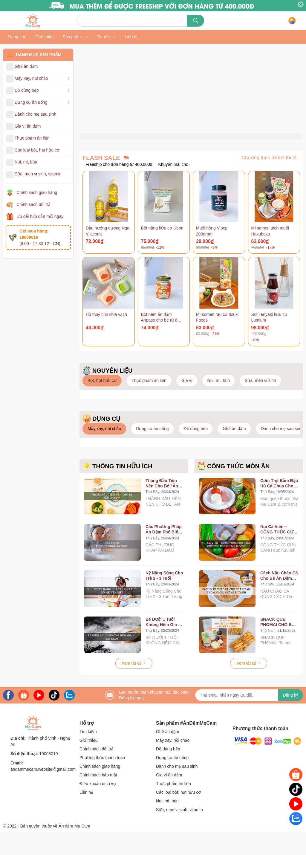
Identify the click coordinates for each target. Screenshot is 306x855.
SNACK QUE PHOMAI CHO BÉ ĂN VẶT (277, 645)
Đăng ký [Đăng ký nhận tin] (290, 718)
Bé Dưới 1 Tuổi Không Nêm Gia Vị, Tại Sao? (164, 645)
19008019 (48, 777)
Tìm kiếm (88, 754)
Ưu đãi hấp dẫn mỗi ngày (39, 216)
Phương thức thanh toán (102, 780)
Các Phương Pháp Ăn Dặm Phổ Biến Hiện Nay (164, 553)
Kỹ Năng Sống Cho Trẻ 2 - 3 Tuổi (164, 599)
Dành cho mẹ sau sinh (177, 789)
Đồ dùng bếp (168, 772)
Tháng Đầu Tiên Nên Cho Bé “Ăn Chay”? (162, 506)
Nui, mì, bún (167, 824)
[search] (195, 21)
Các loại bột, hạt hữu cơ (178, 815)
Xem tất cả (134, 686)
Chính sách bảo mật (98, 798)
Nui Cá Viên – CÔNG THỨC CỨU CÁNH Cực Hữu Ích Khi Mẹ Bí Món (279, 553)
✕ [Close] (300, 4)
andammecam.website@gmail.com (43, 792)
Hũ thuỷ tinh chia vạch (106, 337)
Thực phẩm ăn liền (173, 806)
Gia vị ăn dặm (169, 798)
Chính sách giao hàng (36, 192)
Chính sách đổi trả (33, 204)
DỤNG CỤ (106, 442)
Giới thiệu (88, 763)
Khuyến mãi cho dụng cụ (181, 187)
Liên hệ (86, 815)
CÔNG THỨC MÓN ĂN (238, 489)
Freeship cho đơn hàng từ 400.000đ (118, 187)
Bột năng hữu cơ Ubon (162, 251)
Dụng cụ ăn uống (172, 780)
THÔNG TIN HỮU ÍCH (122, 489)
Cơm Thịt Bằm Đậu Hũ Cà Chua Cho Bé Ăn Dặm (279, 506)
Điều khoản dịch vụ (97, 806)
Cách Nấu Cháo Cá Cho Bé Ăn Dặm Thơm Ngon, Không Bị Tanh (279, 599)
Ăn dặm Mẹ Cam (74, 849)
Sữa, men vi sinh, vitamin (179, 832)
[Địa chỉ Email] (249, 719)
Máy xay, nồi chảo (172, 763)
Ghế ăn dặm (167, 754)
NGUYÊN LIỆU (112, 394)
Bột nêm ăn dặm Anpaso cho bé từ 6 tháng (159, 343)
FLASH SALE (101, 181)
